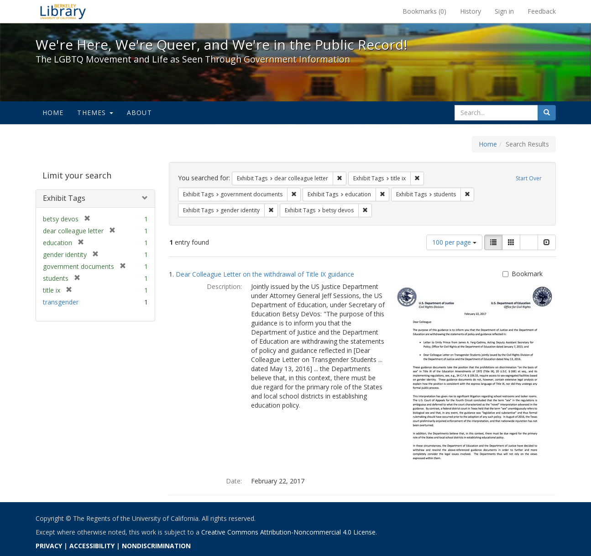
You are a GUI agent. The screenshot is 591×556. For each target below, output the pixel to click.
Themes (95, 112)
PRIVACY (49, 545)
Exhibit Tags (64, 198)
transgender (60, 302)
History (470, 11)
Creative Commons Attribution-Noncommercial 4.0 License (288, 532)
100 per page (454, 242)
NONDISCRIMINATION (156, 545)
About (139, 112)
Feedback (542, 11)
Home (53, 112)
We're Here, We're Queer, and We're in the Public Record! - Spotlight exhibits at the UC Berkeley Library (63, 11)
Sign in (504, 11)
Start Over (529, 178)
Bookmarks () (424, 11)
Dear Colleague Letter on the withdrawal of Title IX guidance (265, 274)
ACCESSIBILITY (92, 545)
